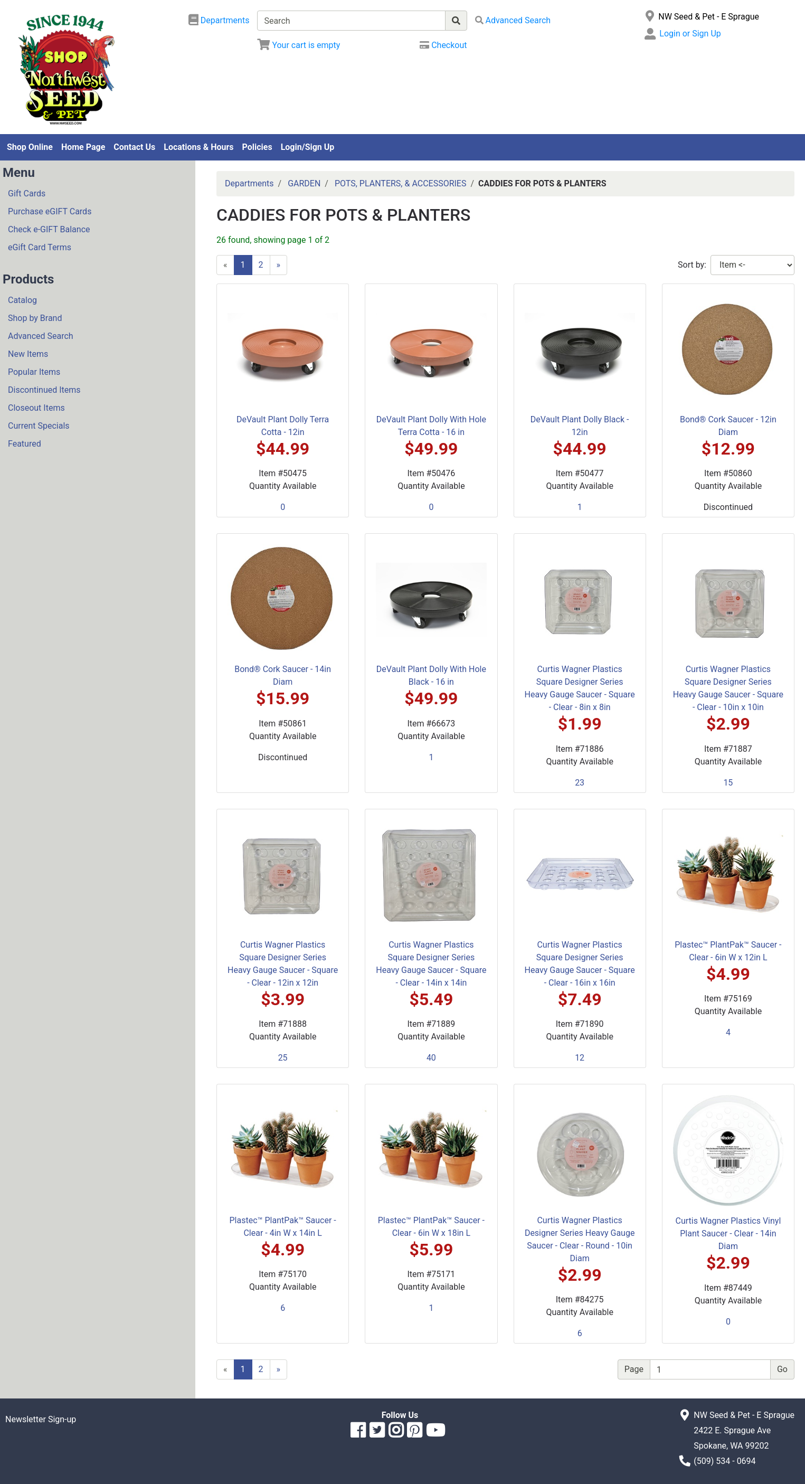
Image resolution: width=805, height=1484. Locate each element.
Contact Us (134, 147)
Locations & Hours (198, 147)
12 (579, 1058)
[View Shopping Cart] (298, 45)
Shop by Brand (35, 318)
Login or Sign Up (690, 34)
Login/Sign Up (308, 147)
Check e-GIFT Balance (49, 229)
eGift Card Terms (39, 247)
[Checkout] (443, 45)
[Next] (279, 265)
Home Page (83, 147)
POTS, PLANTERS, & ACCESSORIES (401, 183)
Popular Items (34, 372)
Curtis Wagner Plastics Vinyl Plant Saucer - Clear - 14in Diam (728, 1233)
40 (431, 1058)
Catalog (22, 300)
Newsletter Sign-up (40, 1419)
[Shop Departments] (219, 20)
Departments (249, 183)
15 (728, 783)
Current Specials (39, 426)
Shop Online (30, 147)
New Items (28, 354)
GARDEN (304, 183)
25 (283, 1058)
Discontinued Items (44, 390)
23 (579, 783)
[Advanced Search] (513, 20)
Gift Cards (26, 193)
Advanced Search (40, 336)
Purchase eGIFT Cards (49, 211)
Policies (257, 147)
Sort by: (692, 265)
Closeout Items (36, 408)
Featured (24, 444)
